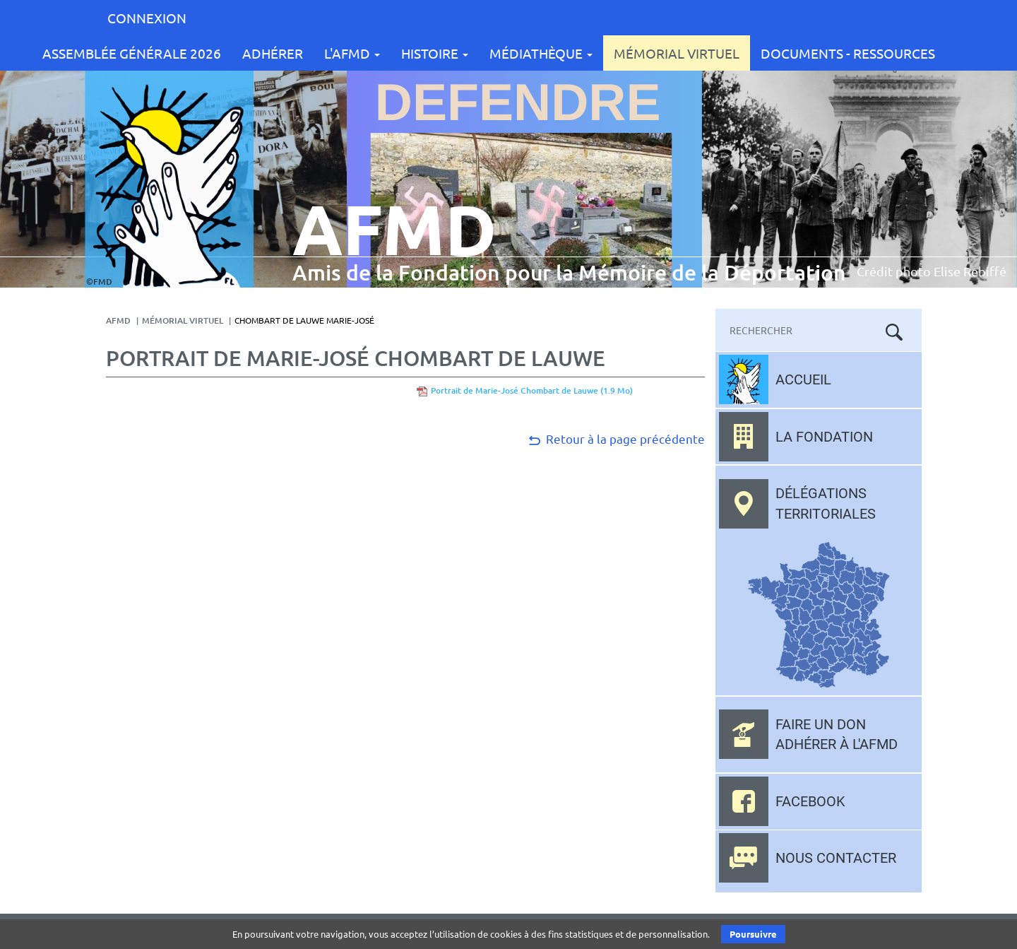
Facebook (810, 801)
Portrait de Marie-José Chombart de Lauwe (532, 390)
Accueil (803, 379)
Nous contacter (835, 857)
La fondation (824, 436)
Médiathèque (541, 53)
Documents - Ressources (848, 53)
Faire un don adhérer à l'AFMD (836, 734)
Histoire (434, 53)
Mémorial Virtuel (676, 53)
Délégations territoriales (825, 503)
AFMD (118, 320)
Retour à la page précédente (615, 438)
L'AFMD (352, 53)
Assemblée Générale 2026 (131, 53)
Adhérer (272, 53)
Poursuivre (753, 934)
